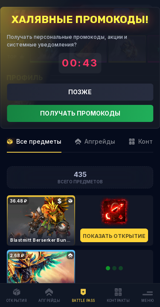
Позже (80, 92)
